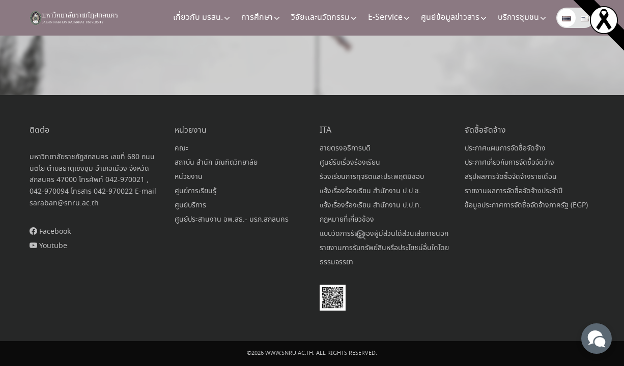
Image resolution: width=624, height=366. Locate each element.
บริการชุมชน (518, 17)
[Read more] (604, 19)
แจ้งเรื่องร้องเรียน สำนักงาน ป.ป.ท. (370, 205)
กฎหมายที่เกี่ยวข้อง (347, 220)
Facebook (50, 232)
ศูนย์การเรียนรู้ (195, 191)
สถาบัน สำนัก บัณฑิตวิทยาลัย (216, 163)
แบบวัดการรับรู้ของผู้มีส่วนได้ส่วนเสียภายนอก (384, 234)
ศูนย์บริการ (190, 205)
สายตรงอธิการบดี (345, 148)
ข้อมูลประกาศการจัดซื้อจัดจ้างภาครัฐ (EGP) (526, 205)
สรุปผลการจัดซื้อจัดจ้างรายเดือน (511, 177)
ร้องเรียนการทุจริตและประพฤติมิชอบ (372, 177)
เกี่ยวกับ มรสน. (198, 17)
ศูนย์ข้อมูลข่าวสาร (450, 17)
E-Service (385, 17)
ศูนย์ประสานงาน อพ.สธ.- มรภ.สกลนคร (232, 220)
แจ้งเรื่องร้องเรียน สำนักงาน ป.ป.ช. (370, 191)
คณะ (181, 148)
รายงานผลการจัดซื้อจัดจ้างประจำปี (513, 191)
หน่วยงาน (189, 177)
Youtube (48, 246)
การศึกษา (257, 17)
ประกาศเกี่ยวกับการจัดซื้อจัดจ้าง (509, 163)
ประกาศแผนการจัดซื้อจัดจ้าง (505, 148)
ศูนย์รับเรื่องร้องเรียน (350, 163)
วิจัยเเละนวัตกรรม (320, 17)
